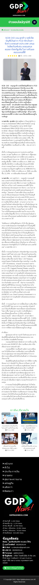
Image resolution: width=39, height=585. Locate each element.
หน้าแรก (5, 30)
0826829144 (21, 545)
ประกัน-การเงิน (11, 471)
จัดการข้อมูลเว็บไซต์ (13, 568)
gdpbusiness (19, 553)
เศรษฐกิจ (8, 483)
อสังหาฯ (7, 487)
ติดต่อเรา (8, 491)
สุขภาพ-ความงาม (12, 479)
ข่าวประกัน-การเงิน (17, 30)
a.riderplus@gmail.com (21, 547)
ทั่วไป (6, 467)
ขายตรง (7, 475)
